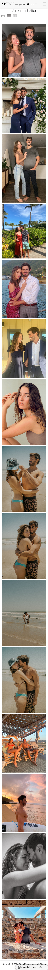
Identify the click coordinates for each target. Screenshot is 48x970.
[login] (36, 4)
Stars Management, (28, 964)
